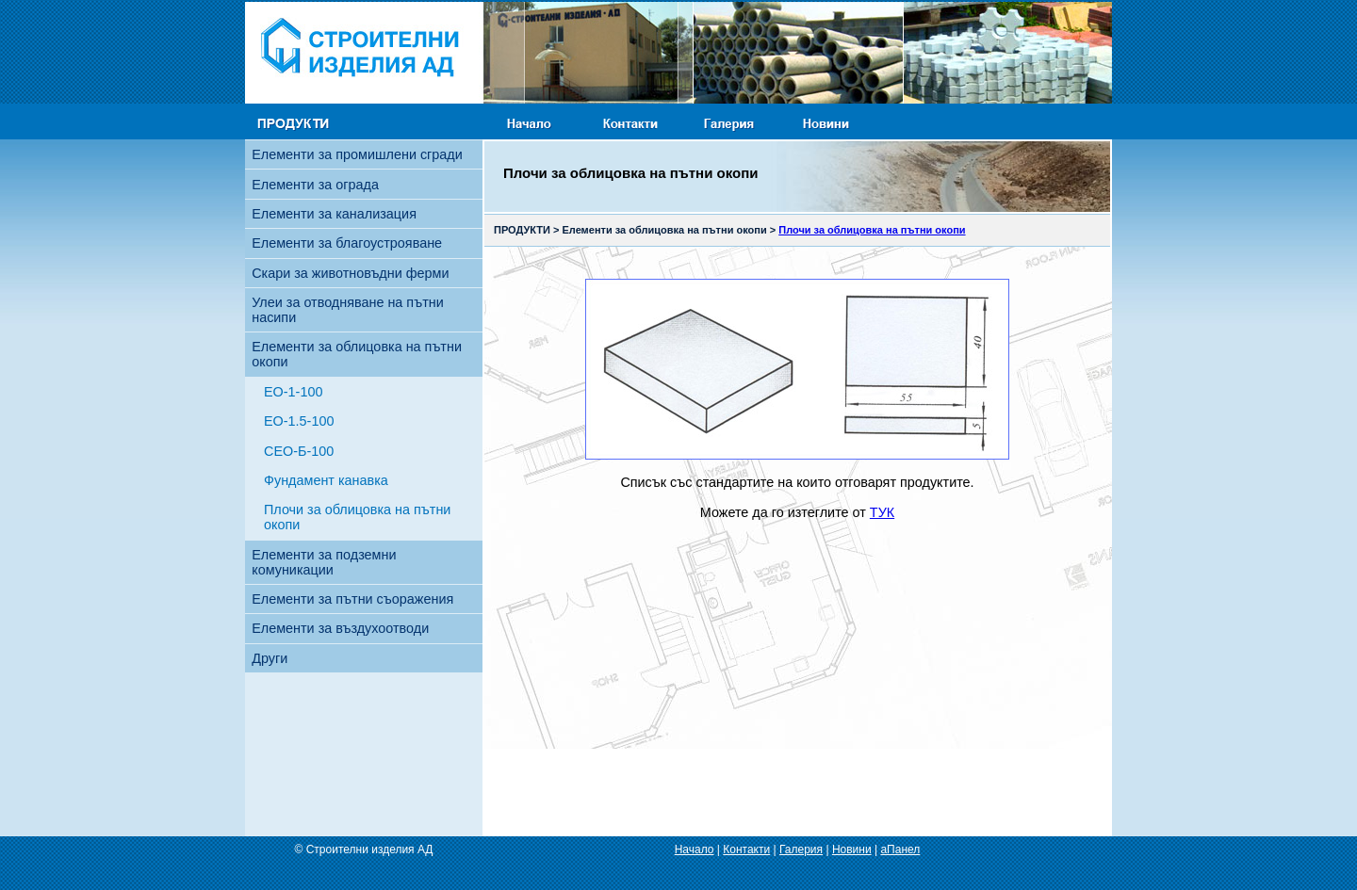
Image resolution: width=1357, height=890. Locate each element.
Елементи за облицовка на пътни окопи (357, 354)
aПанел (900, 849)
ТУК (882, 512)
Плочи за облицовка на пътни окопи (357, 517)
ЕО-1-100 (293, 391)
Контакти (746, 849)
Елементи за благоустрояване (347, 243)
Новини (852, 849)
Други (269, 658)
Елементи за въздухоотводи (340, 628)
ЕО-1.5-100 (299, 421)
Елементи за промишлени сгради (357, 154)
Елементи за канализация (334, 213)
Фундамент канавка (326, 480)
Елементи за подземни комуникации (324, 562)
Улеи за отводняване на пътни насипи (348, 310)
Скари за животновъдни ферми (350, 273)
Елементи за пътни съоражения (352, 599)
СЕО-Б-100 (299, 451)
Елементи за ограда (315, 184)
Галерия (801, 849)
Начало (694, 849)
